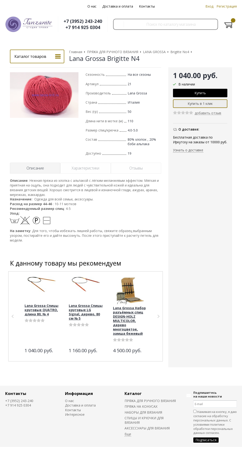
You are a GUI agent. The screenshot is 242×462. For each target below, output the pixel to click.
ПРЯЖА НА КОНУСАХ (141, 406)
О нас (91, 6)
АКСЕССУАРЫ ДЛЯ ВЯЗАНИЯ (147, 428)
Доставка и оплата (117, 6)
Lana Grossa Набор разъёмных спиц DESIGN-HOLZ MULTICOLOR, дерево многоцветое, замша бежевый (129, 321)
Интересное (75, 414)
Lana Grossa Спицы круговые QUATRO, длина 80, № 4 (41, 309)
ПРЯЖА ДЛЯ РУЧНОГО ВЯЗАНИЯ (150, 400)
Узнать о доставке (188, 150)
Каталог (133, 393)
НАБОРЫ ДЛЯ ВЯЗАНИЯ (143, 412)
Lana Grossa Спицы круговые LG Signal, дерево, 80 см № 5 (86, 312)
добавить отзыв (208, 113)
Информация (79, 393)
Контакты (147, 6)
